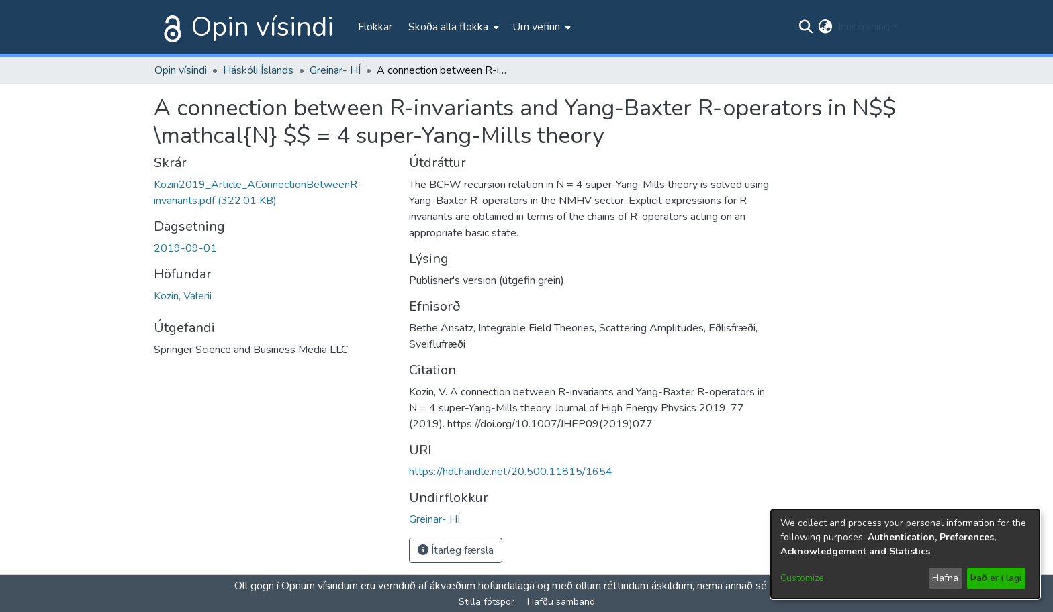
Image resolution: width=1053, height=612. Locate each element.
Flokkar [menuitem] (375, 26)
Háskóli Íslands (258, 70)
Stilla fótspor (486, 601)
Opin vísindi (262, 27)
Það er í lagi (995, 578)
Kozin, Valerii (183, 296)
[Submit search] (806, 27)
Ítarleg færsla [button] (456, 550)
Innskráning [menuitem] (864, 26)
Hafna (945, 578)
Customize (802, 578)
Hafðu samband (561, 601)
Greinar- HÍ (335, 70)
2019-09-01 (185, 248)
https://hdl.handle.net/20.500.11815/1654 (510, 471)
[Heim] (170, 27)
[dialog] (905, 554)
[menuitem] (452, 27)
